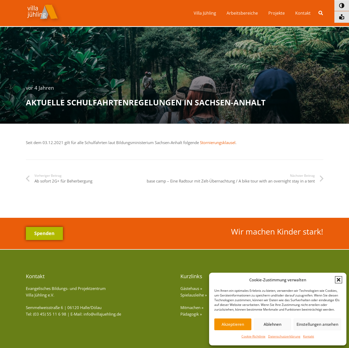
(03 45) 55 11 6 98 (49, 314)
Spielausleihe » (193, 295)
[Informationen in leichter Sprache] (341, 17)
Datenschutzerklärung (284, 336)
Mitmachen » (191, 307)
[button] (338, 279)
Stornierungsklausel (217, 142)
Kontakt (308, 336)
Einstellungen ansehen (317, 324)
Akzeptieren (233, 324)
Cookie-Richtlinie (253, 336)
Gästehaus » (191, 288)
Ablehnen (272, 324)
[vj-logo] (44, 13)
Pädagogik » (191, 314)
